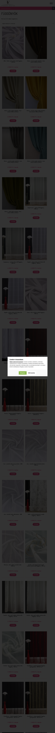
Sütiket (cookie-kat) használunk (16, 361)
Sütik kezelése (23, 373)
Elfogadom (32, 373)
